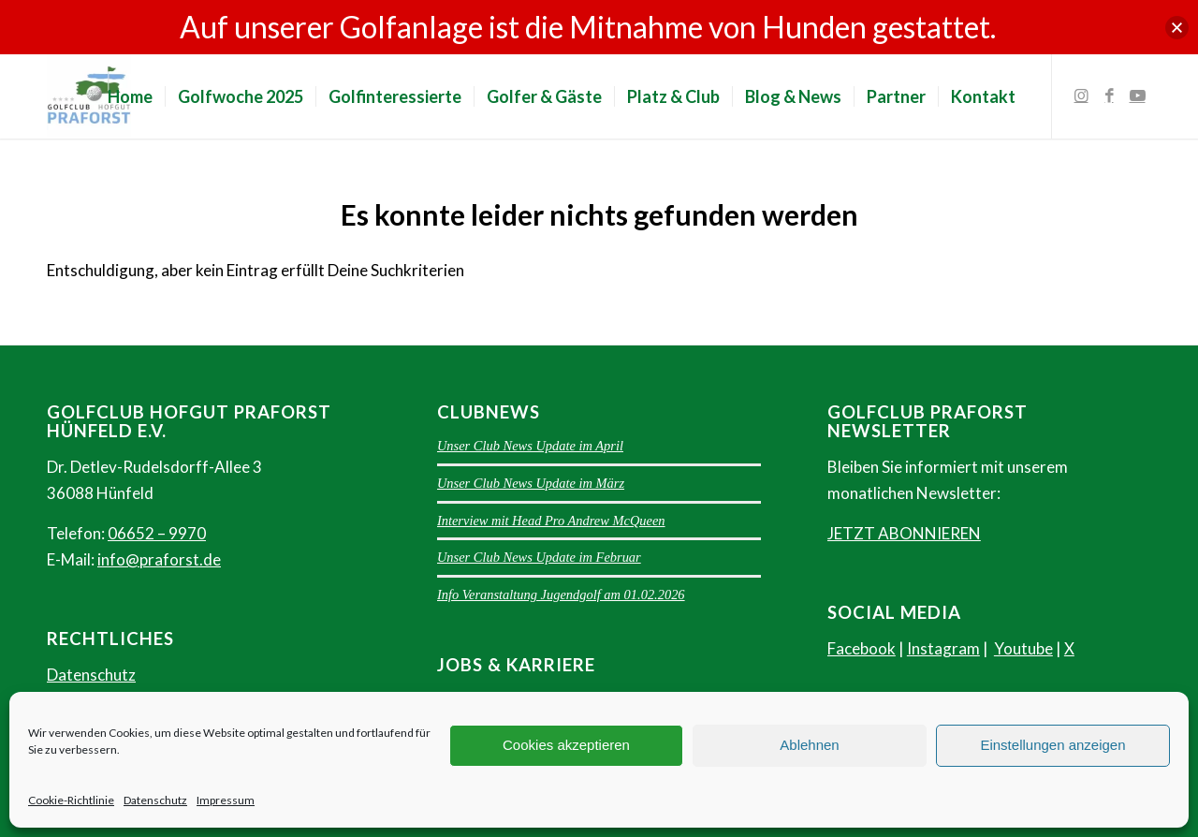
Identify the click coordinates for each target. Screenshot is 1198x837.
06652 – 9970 (157, 533)
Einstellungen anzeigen (1052, 745)
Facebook (861, 648)
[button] (1177, 27)
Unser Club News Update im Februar (539, 557)
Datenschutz (155, 800)
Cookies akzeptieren (566, 745)
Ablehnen (809, 745)
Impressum (226, 800)
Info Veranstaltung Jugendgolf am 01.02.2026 (561, 594)
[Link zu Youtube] (1137, 95)
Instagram (943, 648)
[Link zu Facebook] (1109, 95)
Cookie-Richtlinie (71, 800)
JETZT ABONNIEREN (904, 533)
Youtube (1023, 648)
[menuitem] (130, 96)
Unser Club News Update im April (530, 445)
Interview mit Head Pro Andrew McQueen (551, 520)
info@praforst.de (159, 559)
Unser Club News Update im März (530, 483)
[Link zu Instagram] (1081, 95)
